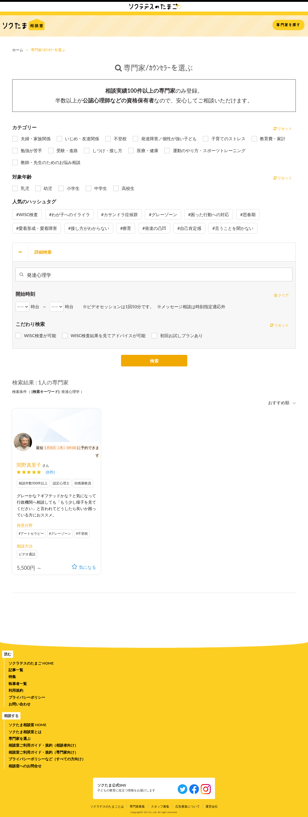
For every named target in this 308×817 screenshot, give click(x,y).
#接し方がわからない (88, 228)
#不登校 (82, 533)
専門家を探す (288, 25)
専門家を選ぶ (19, 738)
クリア (281, 295)
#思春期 (248, 214)
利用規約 (16, 690)
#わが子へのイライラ (69, 214)
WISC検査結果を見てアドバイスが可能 (108, 335)
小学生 (73, 188)
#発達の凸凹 (154, 228)
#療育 (125, 228)
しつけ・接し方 (107, 150)
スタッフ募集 (160, 806)
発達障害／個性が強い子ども (169, 138)
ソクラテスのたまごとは (107, 806)
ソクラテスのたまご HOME (31, 663)
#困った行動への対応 (208, 214)
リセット (283, 128)
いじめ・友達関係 (82, 138)
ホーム (17, 50)
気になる (84, 567)
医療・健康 (147, 150)
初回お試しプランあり (181, 335)
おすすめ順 (279, 402)
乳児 (25, 188)
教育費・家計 (272, 138)
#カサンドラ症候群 (119, 214)
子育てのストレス (228, 138)
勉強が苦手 (31, 150)
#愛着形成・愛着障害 (36, 228)
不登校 (120, 138)
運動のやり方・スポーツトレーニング (209, 150)
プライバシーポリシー (27, 697)
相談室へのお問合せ (25, 766)
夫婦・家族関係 (36, 138)
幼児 (48, 188)
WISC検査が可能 (40, 335)
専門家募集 (137, 806)
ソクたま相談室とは (25, 732)
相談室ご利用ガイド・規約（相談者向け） (43, 745)
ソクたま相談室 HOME (27, 724)
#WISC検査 (27, 214)
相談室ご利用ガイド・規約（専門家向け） (43, 752)
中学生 (100, 188)
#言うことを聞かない (232, 228)
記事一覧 (16, 670)
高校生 (128, 188)
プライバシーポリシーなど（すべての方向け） (47, 759)
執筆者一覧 (18, 683)
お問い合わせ (19, 704)
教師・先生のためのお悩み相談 (51, 162)
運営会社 (212, 806)
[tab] (154, 252)
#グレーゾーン (163, 214)
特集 (12, 676)
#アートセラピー (31, 533)
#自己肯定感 (189, 228)
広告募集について (187, 806)
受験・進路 (67, 150)
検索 (154, 361)
